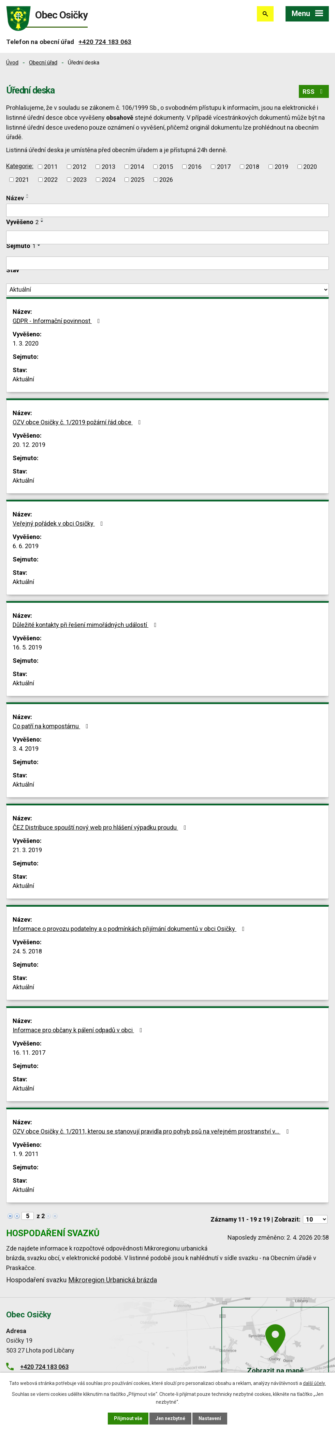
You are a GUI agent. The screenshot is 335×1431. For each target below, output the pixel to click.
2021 (22, 179)
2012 (79, 166)
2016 (195, 166)
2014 (137, 166)
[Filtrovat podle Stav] (167, 289)
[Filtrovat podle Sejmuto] (167, 263)
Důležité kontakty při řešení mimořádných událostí (86, 624)
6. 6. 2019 (26, 546)
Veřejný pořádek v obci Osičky (59, 523)
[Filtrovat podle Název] (167, 210)
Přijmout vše (128, 1418)
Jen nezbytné (170, 1418)
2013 (108, 166)
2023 (80, 179)
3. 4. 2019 (26, 748)
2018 (252, 166)
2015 (166, 166)
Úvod (12, 62)
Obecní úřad (43, 62)
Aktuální (23, 379)
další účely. (314, 1383)
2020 (310, 166)
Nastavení (210, 1418)
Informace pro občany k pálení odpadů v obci (79, 1030)
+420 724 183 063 (104, 42)
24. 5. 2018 (27, 951)
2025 (137, 179)
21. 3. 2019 (27, 849)
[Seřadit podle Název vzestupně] (27, 194)
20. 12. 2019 (29, 444)
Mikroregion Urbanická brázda (112, 1280)
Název (15, 198)
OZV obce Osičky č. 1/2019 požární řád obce (78, 422)
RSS (314, 91)
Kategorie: (19, 166)
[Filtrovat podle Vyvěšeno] (167, 237)
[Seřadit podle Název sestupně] (27, 197)
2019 (281, 166)
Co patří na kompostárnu (52, 726)
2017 (224, 166)
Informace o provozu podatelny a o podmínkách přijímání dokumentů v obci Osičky (130, 928)
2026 (166, 179)
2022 (51, 179)
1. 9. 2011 (26, 1153)
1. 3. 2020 (26, 343)
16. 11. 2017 (29, 1052)
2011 (51, 166)
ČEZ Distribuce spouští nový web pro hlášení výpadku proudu (101, 827)
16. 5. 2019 (27, 647)
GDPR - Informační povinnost (58, 320)
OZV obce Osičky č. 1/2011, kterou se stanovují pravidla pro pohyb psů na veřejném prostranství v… (152, 1131)
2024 (108, 179)
